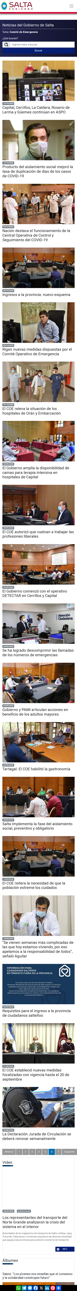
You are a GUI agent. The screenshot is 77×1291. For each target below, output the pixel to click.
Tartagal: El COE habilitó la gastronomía (36, 769)
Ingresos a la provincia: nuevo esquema (36, 294)
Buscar (38, 50)
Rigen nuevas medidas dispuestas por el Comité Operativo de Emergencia (37, 351)
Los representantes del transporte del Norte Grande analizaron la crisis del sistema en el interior (35, 1222)
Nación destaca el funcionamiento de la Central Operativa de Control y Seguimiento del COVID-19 (36, 235)
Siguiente (69, 1151)
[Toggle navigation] (71, 6)
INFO (62, 1249)
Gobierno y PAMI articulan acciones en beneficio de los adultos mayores (35, 712)
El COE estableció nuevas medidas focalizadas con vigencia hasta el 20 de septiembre (35, 1075)
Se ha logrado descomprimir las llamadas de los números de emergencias (38, 652)
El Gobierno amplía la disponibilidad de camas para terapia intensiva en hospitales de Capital (35, 472)
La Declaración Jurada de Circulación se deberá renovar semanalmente (36, 1136)
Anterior (9, 1151)
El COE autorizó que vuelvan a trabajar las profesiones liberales (38, 534)
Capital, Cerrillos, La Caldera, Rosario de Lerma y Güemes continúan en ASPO (36, 109)
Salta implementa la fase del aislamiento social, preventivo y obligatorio (37, 826)
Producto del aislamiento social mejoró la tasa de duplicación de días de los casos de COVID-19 (37, 171)
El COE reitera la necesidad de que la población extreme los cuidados (33, 885)
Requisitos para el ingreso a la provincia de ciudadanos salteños (36, 1013)
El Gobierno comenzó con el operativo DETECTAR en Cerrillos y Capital (34, 593)
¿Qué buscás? (10, 38)
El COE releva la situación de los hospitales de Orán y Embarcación (31, 411)
